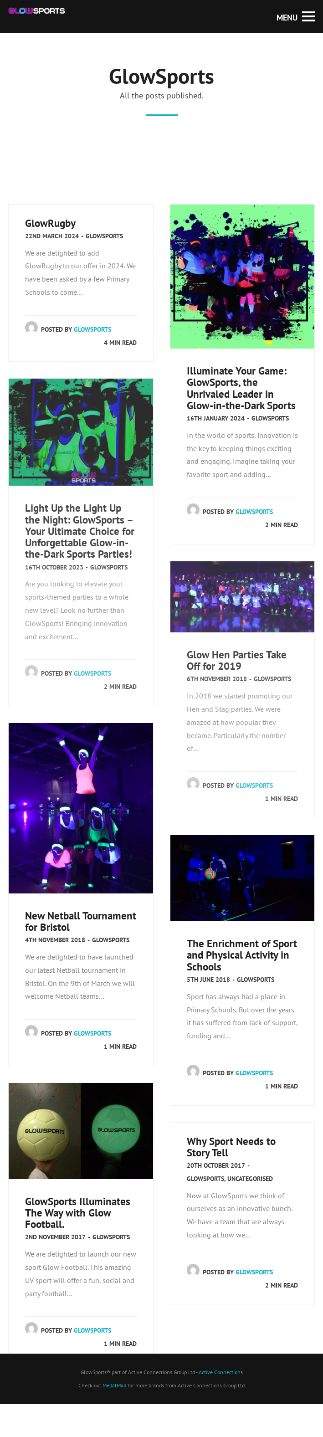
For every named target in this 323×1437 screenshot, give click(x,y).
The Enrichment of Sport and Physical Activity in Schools (242, 955)
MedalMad (114, 1385)
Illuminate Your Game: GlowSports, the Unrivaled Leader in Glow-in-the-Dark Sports (241, 388)
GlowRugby (50, 223)
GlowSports (104, 236)
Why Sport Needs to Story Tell (231, 1146)
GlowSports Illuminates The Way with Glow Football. (77, 1213)
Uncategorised (250, 1179)
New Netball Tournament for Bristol (80, 921)
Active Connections (221, 1372)
